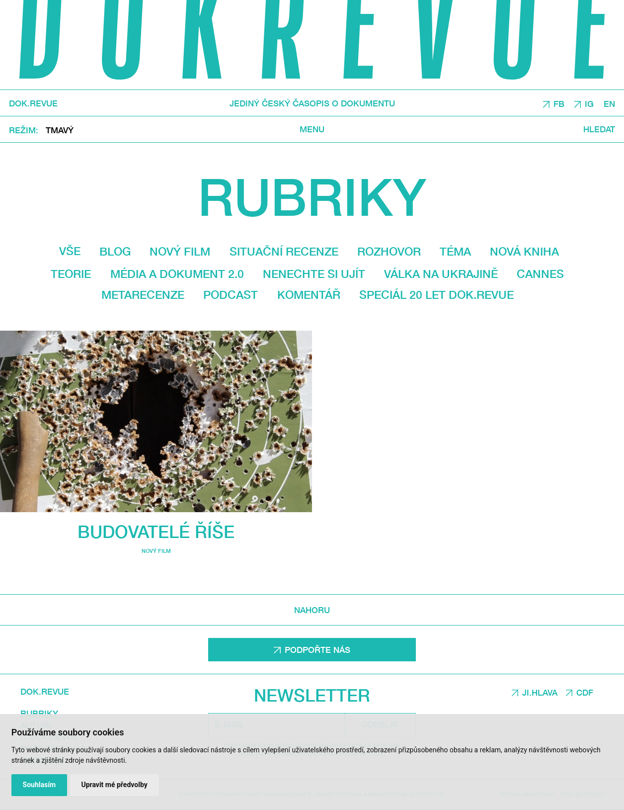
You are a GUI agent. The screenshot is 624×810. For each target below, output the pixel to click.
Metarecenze (142, 294)
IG (589, 103)
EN (609, 103)
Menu (312, 129)
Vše (69, 251)
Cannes (540, 273)
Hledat (599, 129)
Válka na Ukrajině (441, 273)
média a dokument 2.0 (177, 273)
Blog (115, 251)
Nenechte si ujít (314, 273)
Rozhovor (389, 251)
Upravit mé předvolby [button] (114, 785)
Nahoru (312, 610)
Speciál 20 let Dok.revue (436, 294)
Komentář (308, 294)
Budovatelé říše (156, 531)
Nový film (180, 251)
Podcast (230, 294)
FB (558, 103)
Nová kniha (524, 251)
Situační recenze (284, 251)
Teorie (71, 273)
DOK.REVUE (33, 103)
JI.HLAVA (539, 692)
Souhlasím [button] (39, 785)
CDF (584, 692)
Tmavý (60, 130)
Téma (455, 251)
